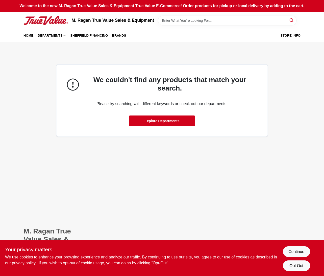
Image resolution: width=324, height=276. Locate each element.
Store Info (290, 35)
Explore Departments (162, 121)
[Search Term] (227, 20)
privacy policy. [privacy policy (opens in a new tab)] (24, 263)
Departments (50, 35)
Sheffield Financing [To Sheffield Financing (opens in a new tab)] (89, 35)
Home (28, 35)
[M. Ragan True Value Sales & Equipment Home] (46, 20)
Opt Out (296, 266)
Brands (119, 35)
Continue (296, 252)
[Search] (292, 20)
